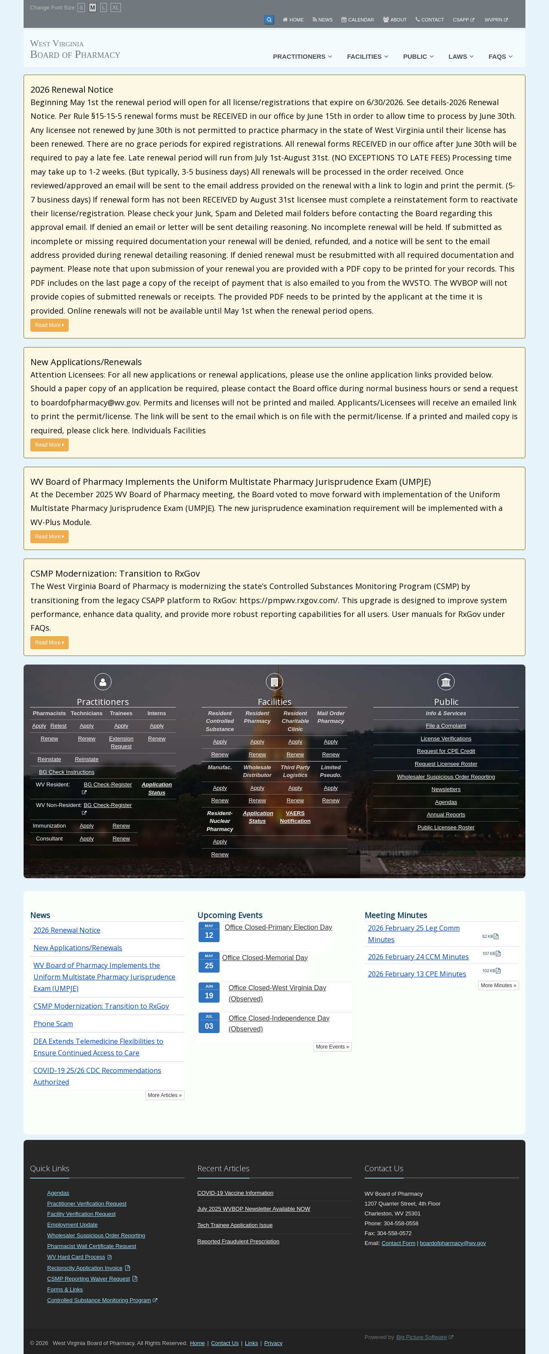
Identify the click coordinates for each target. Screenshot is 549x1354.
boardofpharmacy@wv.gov (453, 1243)
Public (415, 56)
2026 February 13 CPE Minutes (417, 974)
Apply (39, 725)
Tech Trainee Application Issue (235, 1225)
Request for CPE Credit (446, 751)
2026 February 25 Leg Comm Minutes (414, 933)
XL (115, 7)
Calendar (361, 19)
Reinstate (49, 759)
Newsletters (446, 789)
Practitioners (299, 56)
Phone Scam (53, 1023)
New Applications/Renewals (77, 947)
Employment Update (72, 1224)
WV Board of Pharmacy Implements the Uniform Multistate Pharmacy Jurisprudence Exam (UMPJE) (104, 977)
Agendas (446, 802)
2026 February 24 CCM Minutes (418, 956)
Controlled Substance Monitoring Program (99, 1300)
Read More (49, 325)
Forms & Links (65, 1289)
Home (297, 19)
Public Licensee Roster (446, 827)
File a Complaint (446, 725)
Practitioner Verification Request (87, 1203)
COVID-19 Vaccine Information (235, 1193)
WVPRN (493, 19)
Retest (59, 725)
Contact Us (224, 1343)
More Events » (332, 1047)
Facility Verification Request (81, 1214)
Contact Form (399, 1243)
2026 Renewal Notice (66, 930)
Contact (433, 19)
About (398, 19)
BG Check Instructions (66, 772)
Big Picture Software (421, 1337)
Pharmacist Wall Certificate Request (91, 1246)
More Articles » (165, 1095)
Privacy (273, 1343)
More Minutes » (498, 985)
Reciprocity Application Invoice (85, 1268)
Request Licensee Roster (446, 764)
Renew (49, 738)
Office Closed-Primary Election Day (278, 927)
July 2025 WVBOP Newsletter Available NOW (253, 1209)
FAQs (497, 56)
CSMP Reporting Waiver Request (88, 1278)
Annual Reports (446, 814)
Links (251, 1343)
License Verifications (446, 738)
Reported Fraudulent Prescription (238, 1241)
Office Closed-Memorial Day (265, 957)
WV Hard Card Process (76, 1257)
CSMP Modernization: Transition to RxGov (101, 1006)
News (326, 19)
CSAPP (461, 19)
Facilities (364, 56)
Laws (458, 56)
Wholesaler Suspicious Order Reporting (446, 777)
